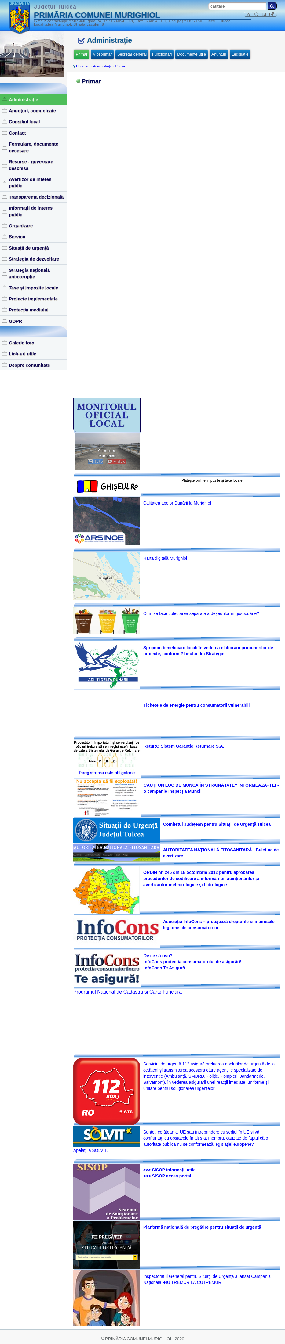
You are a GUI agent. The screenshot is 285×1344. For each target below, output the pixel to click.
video (117, 461)
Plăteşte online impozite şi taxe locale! (212, 480)
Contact (17, 132)
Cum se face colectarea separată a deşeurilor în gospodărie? (201, 613)
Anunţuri (218, 54)
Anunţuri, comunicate (32, 110)
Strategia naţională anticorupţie (29, 273)
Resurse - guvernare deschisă (31, 165)
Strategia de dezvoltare (34, 258)
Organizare (21, 225)
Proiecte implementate (33, 298)
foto (95, 461)
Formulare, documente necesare (33, 147)
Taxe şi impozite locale (33, 287)
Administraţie (23, 99)
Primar (81, 54)
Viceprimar (102, 54)
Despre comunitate (29, 365)
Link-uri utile (22, 353)
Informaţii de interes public (31, 211)
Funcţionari (162, 54)
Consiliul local (24, 121)
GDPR (15, 321)
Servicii (17, 236)
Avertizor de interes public (30, 182)
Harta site (83, 66)
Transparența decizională (36, 196)
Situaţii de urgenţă (29, 247)
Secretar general (132, 54)
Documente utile (191, 54)
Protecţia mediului (29, 309)
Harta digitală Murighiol (165, 558)
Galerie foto (21, 342)
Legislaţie (240, 54)
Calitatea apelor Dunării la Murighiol (177, 503)
